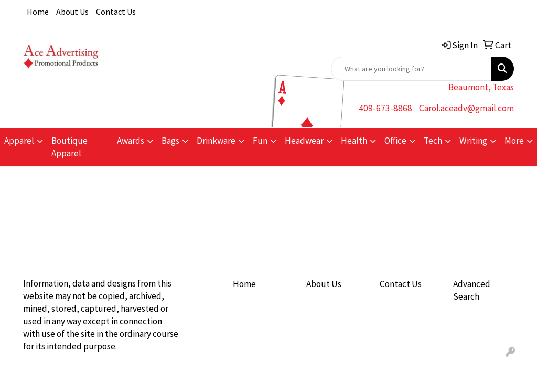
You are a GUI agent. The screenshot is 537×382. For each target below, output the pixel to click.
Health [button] (354, 140)
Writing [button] (473, 140)
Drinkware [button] (216, 140)
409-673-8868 (385, 108)
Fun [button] (260, 140)
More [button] (514, 140)
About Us (72, 11)
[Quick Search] (411, 69)
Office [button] (395, 140)
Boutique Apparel (69, 147)
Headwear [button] (304, 140)
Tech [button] (433, 140)
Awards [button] (130, 140)
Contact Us (116, 11)
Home (38, 11)
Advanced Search (471, 290)
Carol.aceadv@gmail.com (466, 108)
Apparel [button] (19, 140)
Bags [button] (170, 140)
